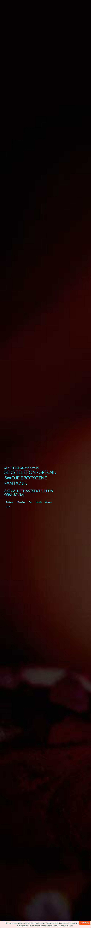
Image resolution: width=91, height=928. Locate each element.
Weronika (21, 502)
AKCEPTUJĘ (85, 923)
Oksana (48, 502)
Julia (8, 507)
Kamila (38, 502)
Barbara (9, 502)
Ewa (30, 502)
